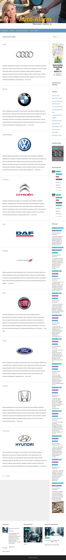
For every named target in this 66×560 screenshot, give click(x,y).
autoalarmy (27, 529)
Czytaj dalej (28, 79)
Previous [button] (53, 153)
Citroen (5, 179)
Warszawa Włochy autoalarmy (56, 323)
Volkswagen (7, 134)
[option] (58, 153)
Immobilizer (58, 171)
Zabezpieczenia (58, 205)
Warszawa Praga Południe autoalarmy (57, 444)
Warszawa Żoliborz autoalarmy (56, 279)
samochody (56, 148)
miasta (57, 176)
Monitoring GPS (34, 30)
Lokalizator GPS (59, 174)
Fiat (4, 293)
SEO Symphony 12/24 (57, 126)
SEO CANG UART (56, 123)
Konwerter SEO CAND (57, 106)
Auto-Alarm (35, 19)
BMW (4, 89)
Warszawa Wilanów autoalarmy (56, 347)
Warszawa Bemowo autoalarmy (58, 211)
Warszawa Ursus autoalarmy (56, 395)
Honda (5, 386)
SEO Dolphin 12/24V (57, 135)
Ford (4, 341)
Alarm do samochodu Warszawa (52, 540)
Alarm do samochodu (22, 30)
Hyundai (5, 431)
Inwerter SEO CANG (57, 120)
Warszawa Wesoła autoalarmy (56, 372)
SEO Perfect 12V (56, 129)
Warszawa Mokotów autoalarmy (58, 185)
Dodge (5, 251)
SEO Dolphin (55, 132)
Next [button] (63, 153)
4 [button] (55, 541)
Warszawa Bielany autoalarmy (56, 488)
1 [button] (51, 541)
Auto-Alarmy (4, 30)
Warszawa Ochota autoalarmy (56, 467)
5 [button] (56, 541)
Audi (4, 44)
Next (9, 476)
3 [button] (54, 541)
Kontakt (12, 30)
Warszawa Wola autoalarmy (55, 301)
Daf (4, 224)
